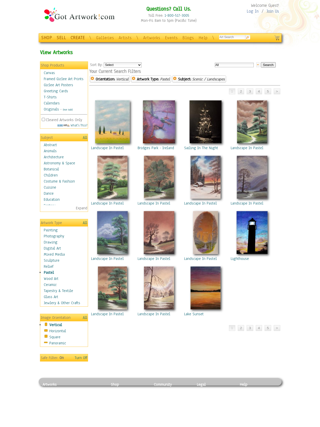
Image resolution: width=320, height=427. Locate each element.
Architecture (54, 157)
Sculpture (51, 260)
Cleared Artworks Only (64, 119)
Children (51, 175)
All (85, 137)
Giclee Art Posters (58, 84)
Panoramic (57, 343)
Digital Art (52, 248)
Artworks (151, 38)
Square (54, 337)
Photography (54, 236)
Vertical (55, 324)
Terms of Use (207, 395)
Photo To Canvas (124, 390)
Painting (51, 230)
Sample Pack (250, 395)
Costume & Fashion (59, 181)
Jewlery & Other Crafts (62, 302)
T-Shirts (50, 97)
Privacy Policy (208, 390)
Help (203, 38)
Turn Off (81, 357)
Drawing (50, 242)
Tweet (245, 424)
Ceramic (50, 284)
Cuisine (50, 187)
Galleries (105, 38)
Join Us (273, 11)
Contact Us (248, 390)
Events (171, 38)
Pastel (49, 272)
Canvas (49, 72)
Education (52, 199)
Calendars (52, 103)
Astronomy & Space (59, 163)
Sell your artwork (168, 412)
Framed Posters (123, 395)
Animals (50, 150)
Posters (117, 401)
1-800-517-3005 (176, 15)
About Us (247, 401)
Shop (115, 384)
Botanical (51, 169)
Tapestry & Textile (58, 290)
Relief (48, 266)
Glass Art (51, 296)
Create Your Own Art (127, 424)
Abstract (50, 144)
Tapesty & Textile (89, 412)
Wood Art (51, 278)
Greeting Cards (56, 91)
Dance (49, 193)
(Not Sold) (68, 109)
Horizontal (57, 330)
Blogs (188, 38)
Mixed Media (54, 254)
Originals (51, 109)
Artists (125, 38)
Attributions (205, 401)
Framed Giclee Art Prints (63, 78)
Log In (253, 11)
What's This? (72, 125)
